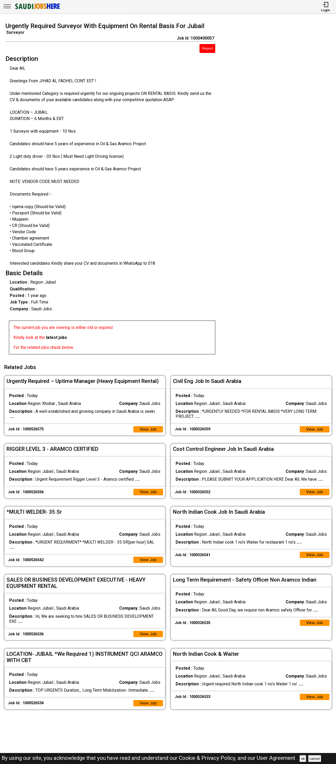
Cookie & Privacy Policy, (208, 758)
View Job (148, 428)
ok (303, 759)
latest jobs (56, 337)
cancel (315, 759)
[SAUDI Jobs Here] (37, 9)
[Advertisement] (279, 190)
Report (207, 48)
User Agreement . (277, 758)
